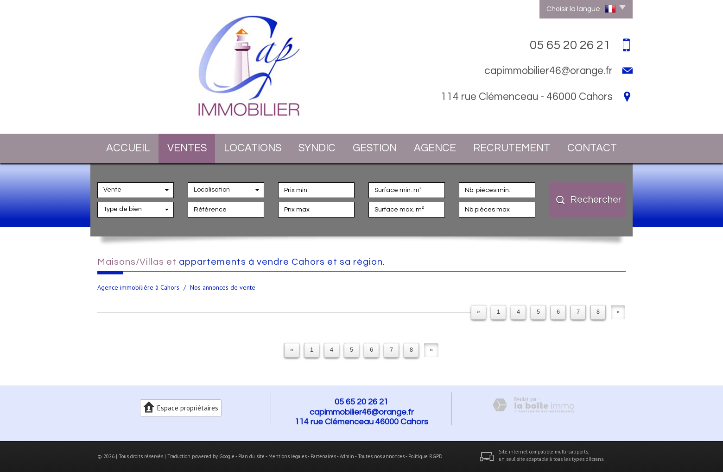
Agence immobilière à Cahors (138, 287)
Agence (435, 148)
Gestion (375, 148)
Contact (592, 148)
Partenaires (323, 456)
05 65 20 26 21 (361, 401)
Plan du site (251, 456)
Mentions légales (287, 456)
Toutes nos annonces (381, 456)
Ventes (187, 148)
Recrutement (511, 148)
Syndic (317, 148)
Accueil (128, 148)
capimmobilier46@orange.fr (548, 70)
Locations (252, 148)
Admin (347, 456)
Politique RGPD (425, 456)
